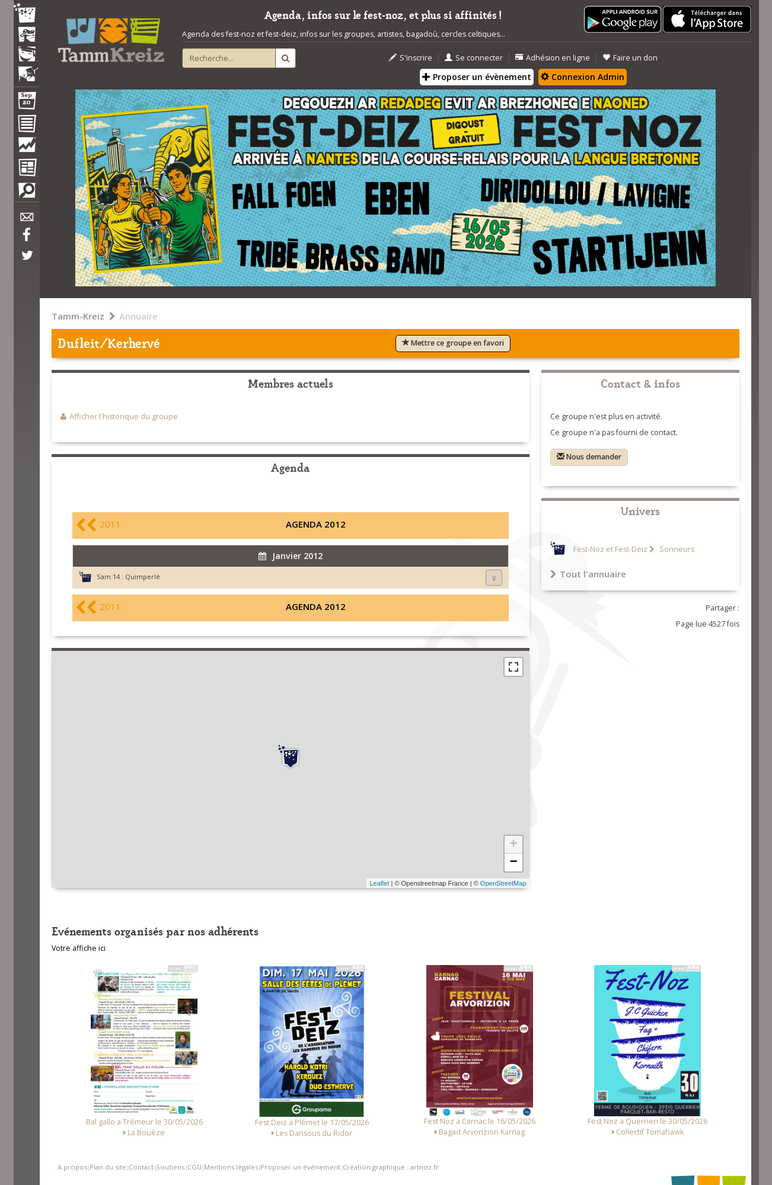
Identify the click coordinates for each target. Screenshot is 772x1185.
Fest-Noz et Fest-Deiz (610, 549)
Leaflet (379, 883)
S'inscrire (410, 58)
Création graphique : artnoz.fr (391, 1166)
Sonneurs (676, 549)
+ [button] (513, 845)
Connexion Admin (582, 76)
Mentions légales (231, 1166)
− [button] (513, 862)
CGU (194, 1166)
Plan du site (108, 1166)
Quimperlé (142, 576)
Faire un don (630, 58)
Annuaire (138, 316)
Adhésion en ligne (552, 58)
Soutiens (170, 1166)
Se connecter (474, 58)
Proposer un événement (300, 1166)
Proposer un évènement (476, 76)
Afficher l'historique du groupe (123, 416)
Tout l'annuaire (588, 574)
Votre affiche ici (79, 948)
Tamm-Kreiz (78, 316)
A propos (72, 1166)
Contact (141, 1166)
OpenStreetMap (503, 883)
